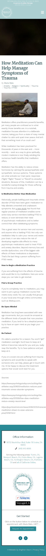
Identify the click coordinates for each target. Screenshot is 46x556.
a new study (21, 208)
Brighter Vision (25, 550)
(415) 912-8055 (25, 448)
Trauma (34, 86)
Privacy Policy (38, 550)
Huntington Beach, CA (23, 460)
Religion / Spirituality (20, 86)
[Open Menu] (42, 12)
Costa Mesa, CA (28, 457)
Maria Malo (9, 83)
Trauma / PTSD (10, 88)
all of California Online (26, 462)
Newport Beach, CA (11, 457)
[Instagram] (26, 538)
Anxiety (7, 86)
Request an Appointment (23, 529)
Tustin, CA (35, 455)
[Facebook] (20, 538)
